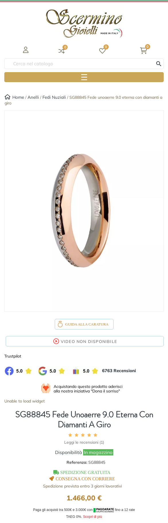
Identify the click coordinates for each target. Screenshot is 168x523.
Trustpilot (12, 356)
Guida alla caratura (87, 324)
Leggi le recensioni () (84, 442)
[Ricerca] (84, 64)
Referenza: (86, 462)
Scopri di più (92, 517)
